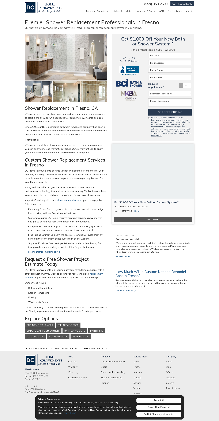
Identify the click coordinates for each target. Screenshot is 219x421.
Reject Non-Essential (159, 407)
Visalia (136, 388)
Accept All (159, 400)
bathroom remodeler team (68, 200)
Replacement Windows (113, 361)
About (169, 361)
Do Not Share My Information (159, 414)
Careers (170, 383)
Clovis (136, 361)
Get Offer (153, 219)
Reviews (170, 377)
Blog (168, 367)
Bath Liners (96, 331)
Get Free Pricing (170, 112)
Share (137, 211)
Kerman (137, 372)
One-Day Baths (35, 336)
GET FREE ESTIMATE (182, 4)
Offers (169, 372)
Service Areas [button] (175, 11)
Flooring (105, 383)
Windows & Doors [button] (146, 11)
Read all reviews (124, 256)
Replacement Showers (40, 325)
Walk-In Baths (80, 336)
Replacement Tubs (68, 325)
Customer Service (77, 377)
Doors (104, 367)
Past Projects (173, 388)
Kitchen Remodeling (111, 377)
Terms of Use (183, 133)
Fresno (137, 367)
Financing (73, 372)
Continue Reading (126, 290)
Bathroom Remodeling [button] (97, 11)
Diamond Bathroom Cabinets (43, 331)
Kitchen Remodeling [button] (122, 11)
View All (137, 393)
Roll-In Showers (58, 336)
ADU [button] (161, 11)
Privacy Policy (156, 136)
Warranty (73, 367)
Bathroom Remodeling (113, 372)
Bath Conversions (74, 331)
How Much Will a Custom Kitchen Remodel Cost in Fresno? (151, 273)
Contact (72, 361)
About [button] (189, 11)
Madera (137, 377)
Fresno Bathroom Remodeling (44, 251)
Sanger (137, 383)
